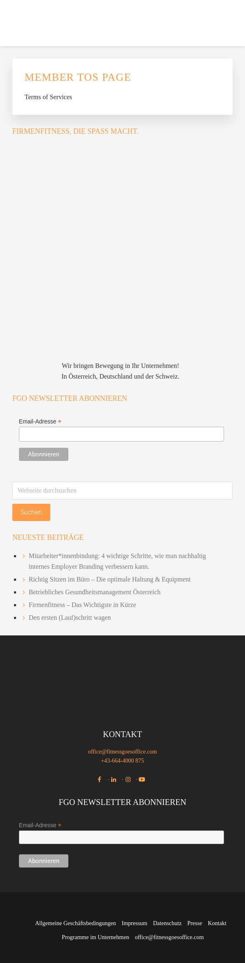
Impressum (134, 923)
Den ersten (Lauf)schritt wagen (70, 617)
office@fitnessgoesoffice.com (122, 752)
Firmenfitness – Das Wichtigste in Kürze (82, 604)
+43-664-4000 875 (122, 761)
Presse (194, 923)
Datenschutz (167, 923)
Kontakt (217, 923)
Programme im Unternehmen (95, 937)
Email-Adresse (40, 422)
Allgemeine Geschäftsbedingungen (75, 923)
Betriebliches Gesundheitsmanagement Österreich (95, 591)
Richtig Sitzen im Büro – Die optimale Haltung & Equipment (110, 579)
